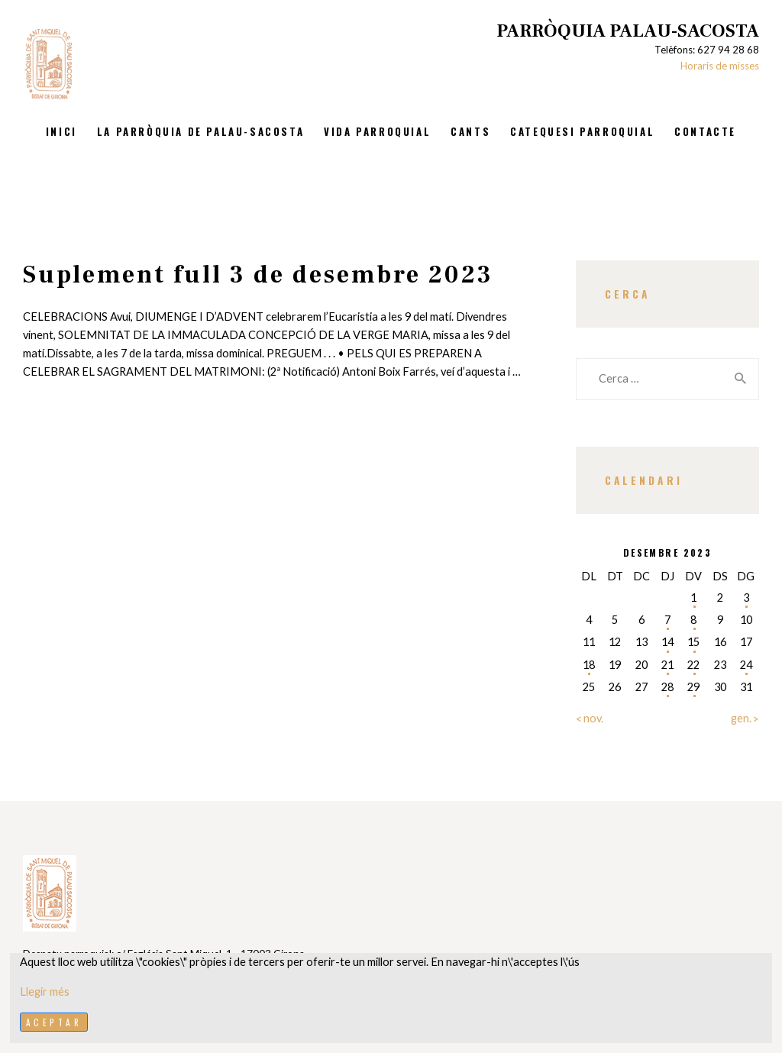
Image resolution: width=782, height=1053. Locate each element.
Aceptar (54, 1022)
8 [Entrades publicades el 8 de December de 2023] (693, 619)
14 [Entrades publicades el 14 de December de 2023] (667, 641)
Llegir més (44, 991)
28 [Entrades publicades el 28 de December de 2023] (667, 686)
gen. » (745, 718)
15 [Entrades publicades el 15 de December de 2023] (693, 641)
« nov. (589, 718)
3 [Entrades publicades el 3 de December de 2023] (746, 597)
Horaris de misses (719, 66)
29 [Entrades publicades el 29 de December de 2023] (693, 686)
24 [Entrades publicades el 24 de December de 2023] (746, 664)
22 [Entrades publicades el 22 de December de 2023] (693, 664)
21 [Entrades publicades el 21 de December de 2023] (667, 664)
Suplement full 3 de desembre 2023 (258, 274)
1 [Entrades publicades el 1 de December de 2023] (693, 597)
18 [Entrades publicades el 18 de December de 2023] (589, 664)
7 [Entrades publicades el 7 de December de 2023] (667, 619)
